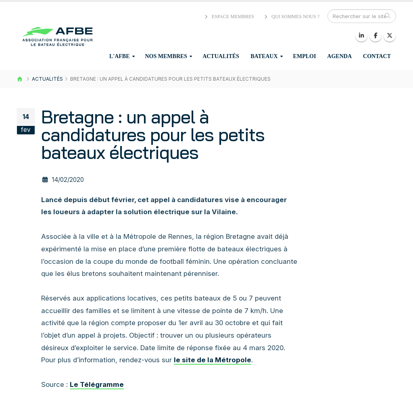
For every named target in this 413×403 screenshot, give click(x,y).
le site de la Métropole (212, 360)
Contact (377, 56)
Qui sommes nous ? (291, 16)
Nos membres (166, 56)
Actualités (220, 56)
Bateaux (263, 56)
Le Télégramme (97, 384)
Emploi (304, 56)
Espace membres (228, 16)
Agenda (339, 56)
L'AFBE (119, 56)
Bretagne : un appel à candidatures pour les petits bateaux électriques (153, 134)
